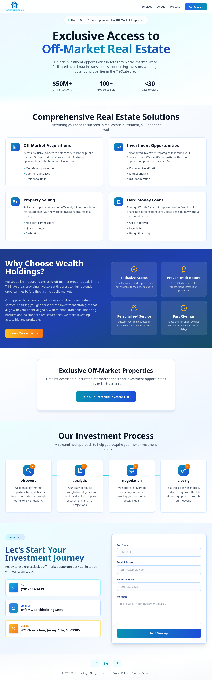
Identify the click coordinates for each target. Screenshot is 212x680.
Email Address (125, 562)
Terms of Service (141, 673)
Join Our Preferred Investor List (106, 397)
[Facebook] (117, 663)
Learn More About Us (24, 333)
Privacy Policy (120, 673)
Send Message (159, 633)
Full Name (123, 545)
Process (175, 6)
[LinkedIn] (106, 663)
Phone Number (125, 579)
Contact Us (196, 6)
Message (122, 596)
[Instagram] (95, 663)
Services (147, 6)
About (161, 6)
